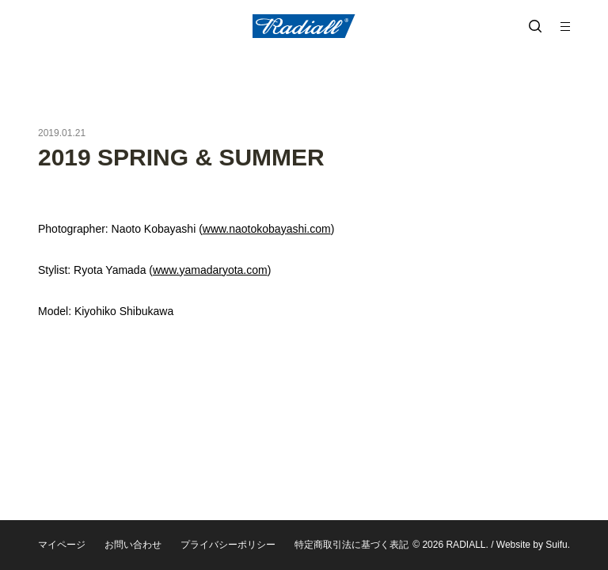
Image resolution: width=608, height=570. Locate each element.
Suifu (556, 544)
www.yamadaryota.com (210, 270)
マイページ (62, 544)
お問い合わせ (133, 544)
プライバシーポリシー (228, 544)
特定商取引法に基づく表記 (351, 544)
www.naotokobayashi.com (267, 228)
